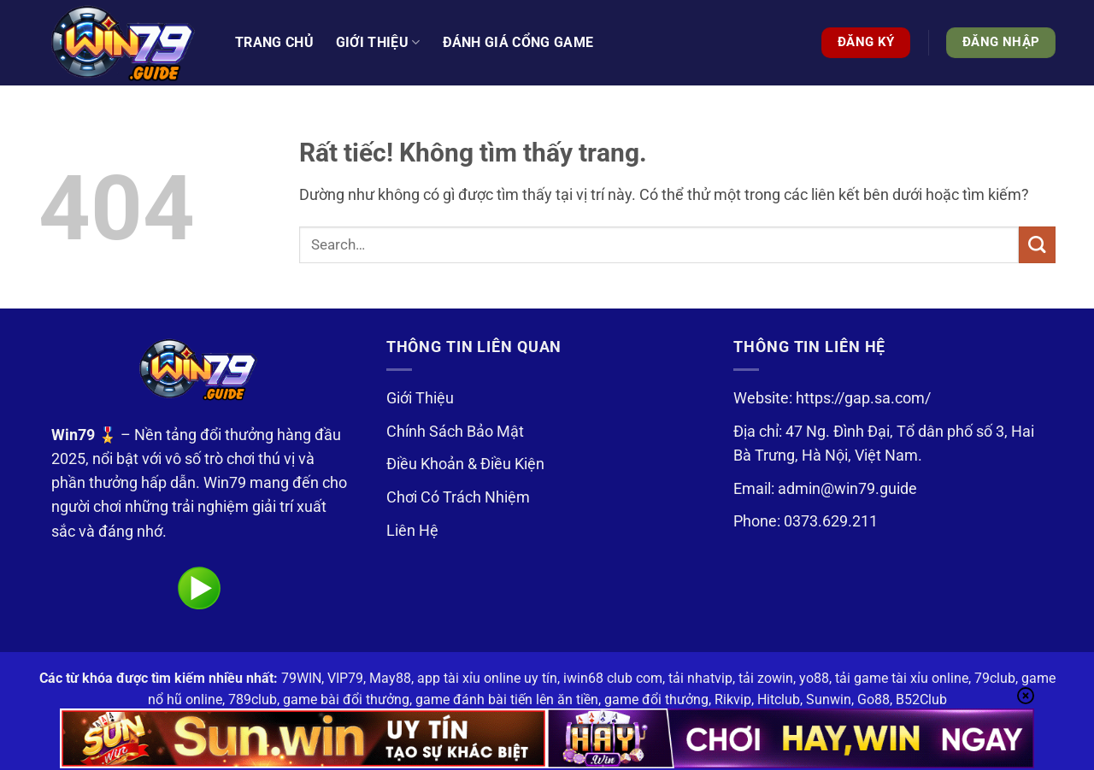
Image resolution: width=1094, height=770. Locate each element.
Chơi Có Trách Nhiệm (458, 497)
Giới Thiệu (420, 398)
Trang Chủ (274, 42)
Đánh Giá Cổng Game (518, 42)
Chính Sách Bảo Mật (455, 431)
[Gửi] (1037, 244)
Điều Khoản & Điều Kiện (465, 464)
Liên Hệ (412, 530)
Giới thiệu (378, 42)
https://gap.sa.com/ (863, 398)
